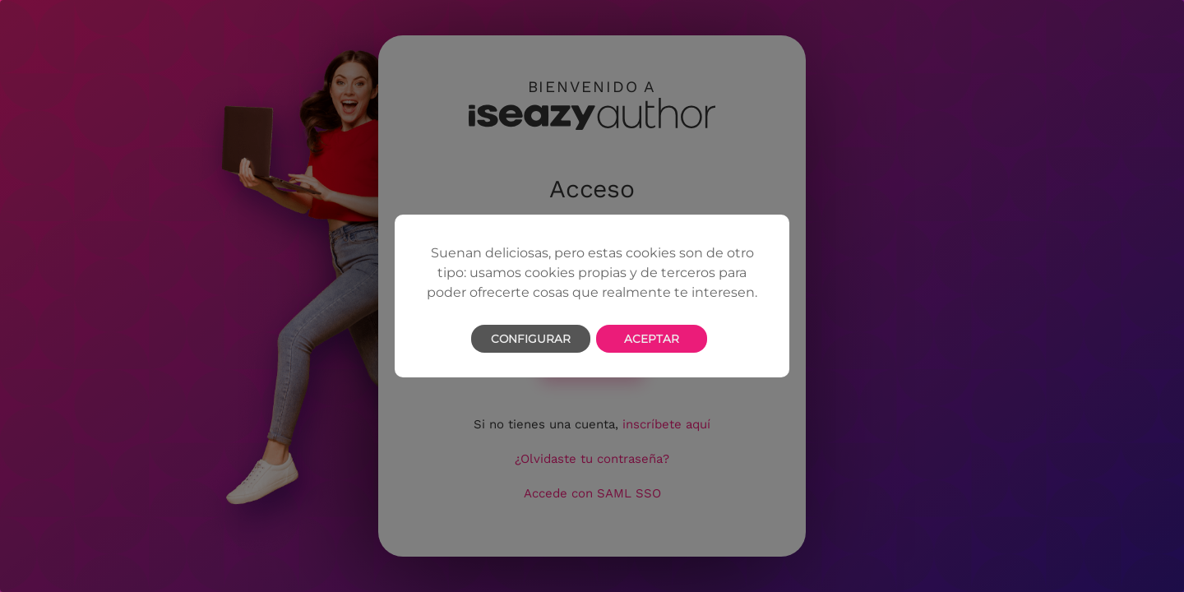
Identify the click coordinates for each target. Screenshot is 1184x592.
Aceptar (651, 338)
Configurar (531, 338)
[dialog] (592, 296)
